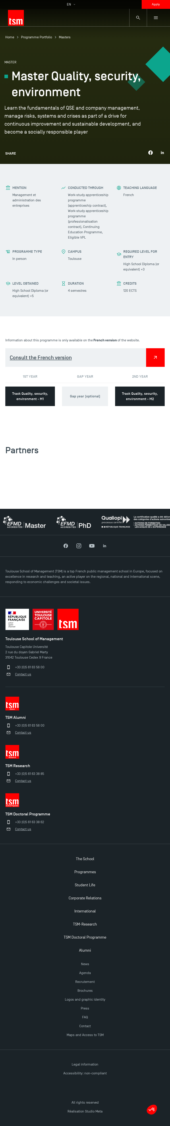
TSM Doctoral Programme (85, 937)
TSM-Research (85, 924)
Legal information (85, 1064)
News (85, 964)
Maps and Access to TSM (85, 1035)
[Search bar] (138, 18)
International (85, 911)
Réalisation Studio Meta (85, 1111)
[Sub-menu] (156, 18)
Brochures (85, 991)
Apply (156, 4)
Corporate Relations (85, 898)
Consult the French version (41, 357)
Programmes (85, 872)
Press (85, 1008)
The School (85, 859)
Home (9, 37)
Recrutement (85, 982)
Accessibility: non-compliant (85, 1073)
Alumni (85, 950)
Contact (85, 1026)
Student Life (85, 885)
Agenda (85, 973)
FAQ (85, 1017)
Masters (65, 37)
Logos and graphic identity (85, 1000)
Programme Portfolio (36, 37)
